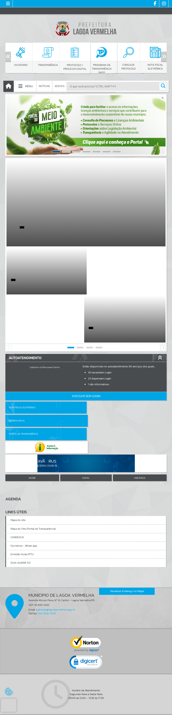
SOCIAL (86, 403)
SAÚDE (32, 403)
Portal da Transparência (23, 372)
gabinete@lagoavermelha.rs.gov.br (56, 535)
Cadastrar (68, 675)
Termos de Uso (86, 707)
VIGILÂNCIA (139, 403)
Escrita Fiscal (97, 359)
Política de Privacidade (86, 710)
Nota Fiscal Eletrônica (22, 359)
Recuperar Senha (51, 319)
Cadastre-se (36, 319)
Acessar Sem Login (86, 348)
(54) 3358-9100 (47, 539)
